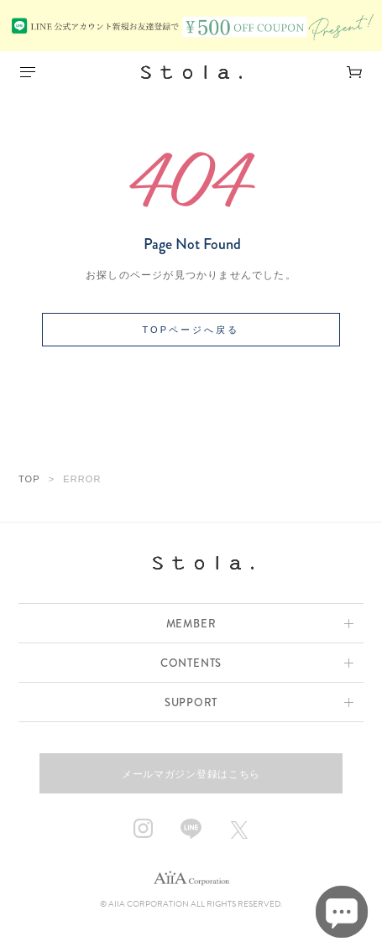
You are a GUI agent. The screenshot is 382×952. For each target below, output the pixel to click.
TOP (29, 479)
